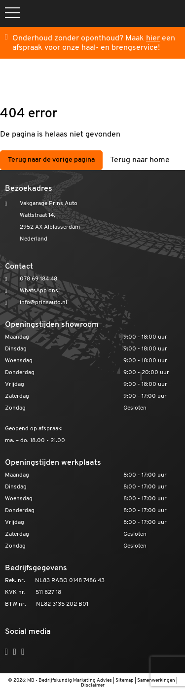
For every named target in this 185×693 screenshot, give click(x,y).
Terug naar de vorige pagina (51, 160)
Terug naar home (140, 160)
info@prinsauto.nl (43, 303)
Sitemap (124, 680)
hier (153, 38)
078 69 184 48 (38, 279)
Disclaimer (93, 685)
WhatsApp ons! (40, 291)
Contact (19, 267)
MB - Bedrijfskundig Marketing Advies (69, 680)
